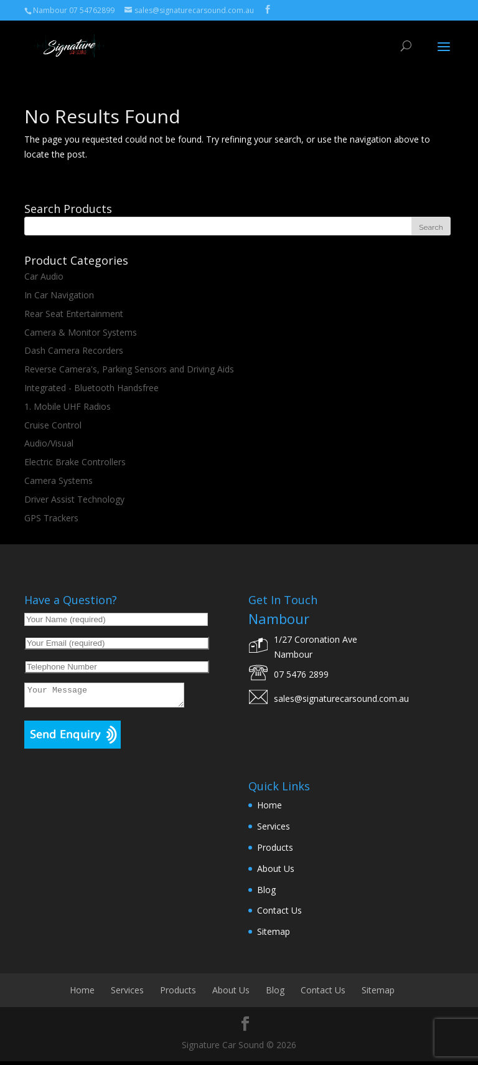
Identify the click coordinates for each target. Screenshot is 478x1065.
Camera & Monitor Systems (80, 332)
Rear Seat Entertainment (73, 314)
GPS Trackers (51, 518)
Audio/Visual (48, 443)
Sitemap (273, 935)
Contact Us (279, 914)
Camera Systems (58, 480)
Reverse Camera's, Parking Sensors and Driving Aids (129, 369)
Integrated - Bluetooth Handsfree (91, 388)
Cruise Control (53, 425)
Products (275, 851)
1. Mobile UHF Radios (67, 406)
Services (273, 830)
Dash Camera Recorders (73, 350)
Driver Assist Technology (74, 499)
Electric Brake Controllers (75, 462)
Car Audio (43, 276)
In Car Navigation (59, 295)
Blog (266, 893)
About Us (275, 872)
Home (269, 809)
